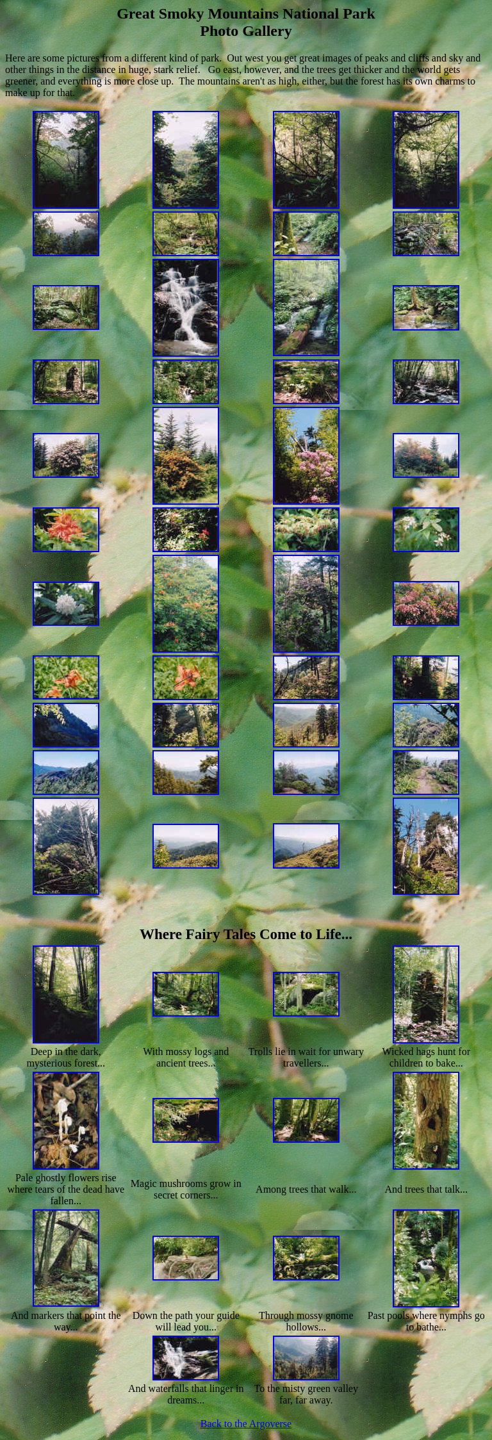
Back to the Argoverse (246, 1423)
